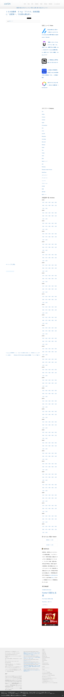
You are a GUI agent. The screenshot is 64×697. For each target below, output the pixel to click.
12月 (46, 208)
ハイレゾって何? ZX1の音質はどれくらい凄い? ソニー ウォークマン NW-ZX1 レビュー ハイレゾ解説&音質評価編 (13, 670)
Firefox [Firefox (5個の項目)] (8, 677)
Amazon (43, 117)
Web (43, 158)
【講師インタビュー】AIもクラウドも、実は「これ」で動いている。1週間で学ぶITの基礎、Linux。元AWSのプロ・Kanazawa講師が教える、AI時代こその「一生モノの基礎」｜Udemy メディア (50, 48)
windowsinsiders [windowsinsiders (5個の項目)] (19, 685)
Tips (43, 150)
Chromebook (44, 125)
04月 (53, 202)
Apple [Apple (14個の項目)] (13, 676)
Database (36, 3)
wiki (42, 164)
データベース (44, 177)
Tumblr (43, 669)
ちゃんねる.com (57, 3)
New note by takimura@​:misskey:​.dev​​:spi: (31, 651)
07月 (46, 205)
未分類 (43, 186)
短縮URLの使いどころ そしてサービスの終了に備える (13, 657)
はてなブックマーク (45, 667)
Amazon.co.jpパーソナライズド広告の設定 (49, 682)
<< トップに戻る (10, 264)
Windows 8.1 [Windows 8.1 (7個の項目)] (8, 685)
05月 (56, 202)
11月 (43, 208)
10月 (56, 205)
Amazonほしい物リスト (47, 601)
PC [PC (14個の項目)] (7, 681)
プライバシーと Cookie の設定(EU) (48, 675)
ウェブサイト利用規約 (5, 695)
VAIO (43, 155)
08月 (49, 205)
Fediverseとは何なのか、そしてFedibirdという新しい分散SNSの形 (13, 665)
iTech (43, 661)
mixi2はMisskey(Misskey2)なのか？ (11, 654)
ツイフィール (44, 670)
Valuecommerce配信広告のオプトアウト (49, 678)
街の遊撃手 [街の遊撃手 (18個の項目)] (9, 689)
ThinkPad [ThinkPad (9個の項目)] (14, 681)
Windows (44, 166)
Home (25, 3)
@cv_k (52, 577)
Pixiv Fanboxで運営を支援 (47, 598)
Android (43, 119)
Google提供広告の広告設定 (47, 673)
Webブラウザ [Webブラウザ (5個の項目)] (10, 683)
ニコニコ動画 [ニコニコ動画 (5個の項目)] (11, 688)
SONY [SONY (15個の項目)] (11, 681)
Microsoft (44, 141)
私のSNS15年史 (8, 662)
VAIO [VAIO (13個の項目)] (20, 681)
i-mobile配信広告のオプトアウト (48, 681)
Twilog (43, 650)
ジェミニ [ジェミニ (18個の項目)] (17, 686)
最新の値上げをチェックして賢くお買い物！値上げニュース (32, 7)
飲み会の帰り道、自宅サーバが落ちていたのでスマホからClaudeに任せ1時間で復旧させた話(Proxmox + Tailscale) (50, 33)
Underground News (45, 664)
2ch (42, 111)
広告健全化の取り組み (46, 589)
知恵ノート (44, 194)
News (29, 3)
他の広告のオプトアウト (46, 676)
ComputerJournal (45, 663)
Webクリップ (11, 21)
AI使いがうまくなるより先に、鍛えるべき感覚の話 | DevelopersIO (50, 85)
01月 (43, 202)
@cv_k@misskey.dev (53, 575)
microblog (44, 139)
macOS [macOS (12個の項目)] (17, 678)
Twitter (41, 3)
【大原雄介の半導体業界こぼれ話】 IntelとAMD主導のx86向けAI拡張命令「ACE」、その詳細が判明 (50, 73)
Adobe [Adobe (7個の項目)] (6, 676)
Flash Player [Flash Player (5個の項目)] (11, 677)
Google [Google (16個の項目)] (14, 677)
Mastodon (50, 3)
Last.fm (43, 666)
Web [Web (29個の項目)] (6, 683)
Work (32, 3)
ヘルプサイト (45, 604)
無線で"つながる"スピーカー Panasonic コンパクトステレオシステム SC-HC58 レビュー (13, 667)
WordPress (44, 172)
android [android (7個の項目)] (10, 676)
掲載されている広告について (16, 695)
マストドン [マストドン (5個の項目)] (17, 688)
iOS (42, 128)
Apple (43, 122)
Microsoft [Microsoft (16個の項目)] (12, 680)
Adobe (43, 114)
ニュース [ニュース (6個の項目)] (14, 688)
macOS (43, 133)
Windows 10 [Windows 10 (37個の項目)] (13, 685)
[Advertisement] (23, 112)
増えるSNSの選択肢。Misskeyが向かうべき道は (13, 659)
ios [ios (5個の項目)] (21, 677)
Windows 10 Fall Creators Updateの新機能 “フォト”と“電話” (27, 355)
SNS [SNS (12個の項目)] (9, 681)
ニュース (44, 180)
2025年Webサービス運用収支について (12, 651)
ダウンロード (44, 175)
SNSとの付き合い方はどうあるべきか (12, 661)
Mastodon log (44, 656)
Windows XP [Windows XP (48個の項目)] (9, 686)
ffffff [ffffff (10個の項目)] (6, 677)
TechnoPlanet (44, 660)
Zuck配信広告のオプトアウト (47, 679)
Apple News (44, 654)
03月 (49, 202)
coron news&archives (46, 657)
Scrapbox (44, 652)
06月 (43, 205)
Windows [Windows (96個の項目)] (15, 683)
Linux (43, 130)
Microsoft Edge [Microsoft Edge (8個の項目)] (16, 680)
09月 (53, 205)
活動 (43, 188)
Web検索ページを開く (50, 544)
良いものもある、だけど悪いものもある (12, 653)
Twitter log (44, 653)
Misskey (45, 3)
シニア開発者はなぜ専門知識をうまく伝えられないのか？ (50, 62)
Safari (43, 147)
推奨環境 (24, 695)
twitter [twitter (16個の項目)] (18, 681)
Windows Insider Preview (47, 169)
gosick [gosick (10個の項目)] (17, 677)
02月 (46, 202)
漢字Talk (43, 191)
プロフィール (44, 183)
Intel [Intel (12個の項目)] (20, 677)
